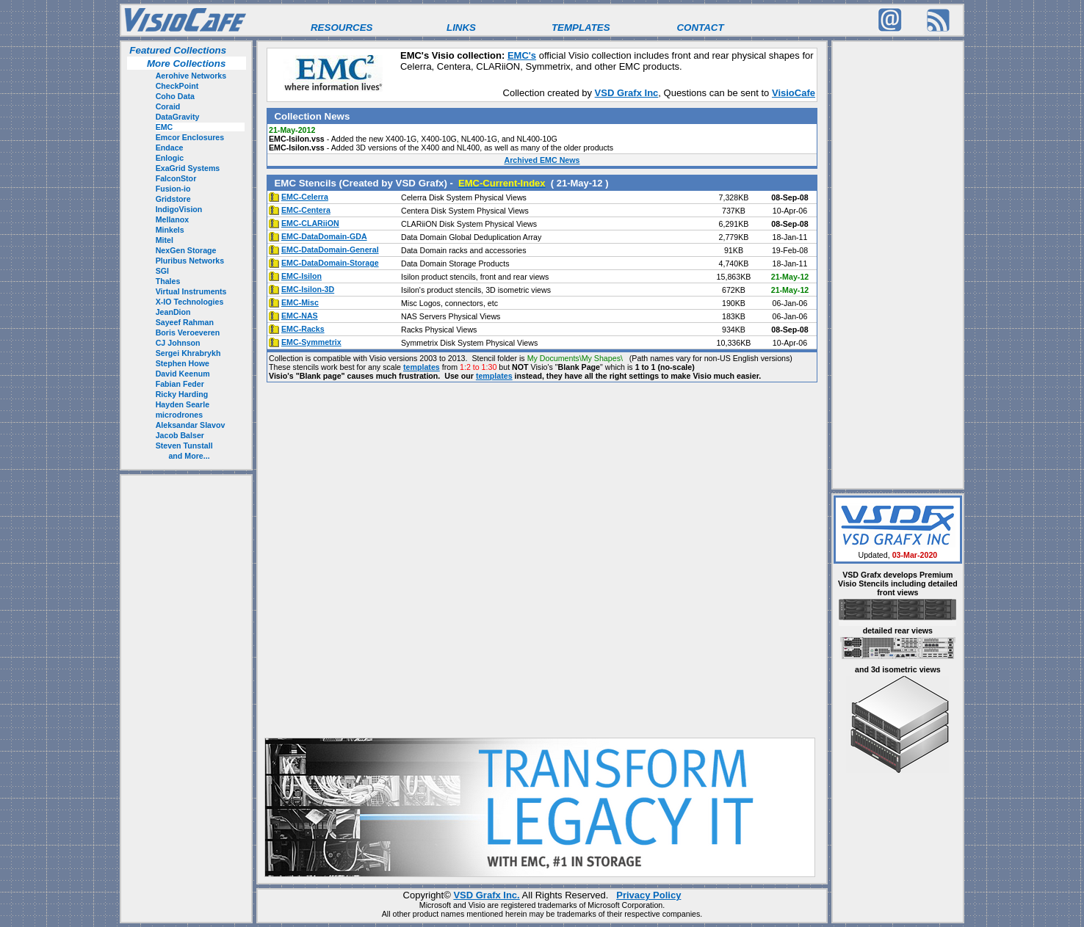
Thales (168, 281)
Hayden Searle (182, 404)
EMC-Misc (300, 302)
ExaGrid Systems (188, 168)
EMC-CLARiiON (310, 223)
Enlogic (170, 157)
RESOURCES (341, 27)
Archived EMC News (541, 160)
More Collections (186, 63)
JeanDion (173, 312)
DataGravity (178, 116)
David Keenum (183, 373)
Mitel (164, 240)
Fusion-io (173, 188)
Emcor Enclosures (190, 137)
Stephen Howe (182, 363)
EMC (164, 127)
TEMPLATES (581, 27)
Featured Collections (177, 50)
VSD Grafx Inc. (486, 895)
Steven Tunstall (184, 445)
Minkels (170, 229)
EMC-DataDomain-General (330, 249)
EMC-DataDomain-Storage (330, 262)
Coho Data (175, 96)
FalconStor (176, 178)
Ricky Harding (182, 394)
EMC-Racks (303, 328)
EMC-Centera (305, 210)
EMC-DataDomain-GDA (324, 236)
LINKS (461, 27)
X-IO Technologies (190, 301)
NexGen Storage (186, 250)
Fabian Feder (180, 383)
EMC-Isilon (301, 276)
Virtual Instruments (191, 291)
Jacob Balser (180, 435)
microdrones (179, 414)
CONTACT (699, 27)
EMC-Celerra (304, 196)
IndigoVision (179, 209)
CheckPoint (177, 85)
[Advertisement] (186, 699)
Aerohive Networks (191, 75)
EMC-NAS (299, 315)
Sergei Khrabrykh (188, 353)
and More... (188, 455)
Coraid (168, 106)
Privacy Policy (648, 895)
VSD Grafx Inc (627, 92)
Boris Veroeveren (188, 332)
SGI (162, 270)
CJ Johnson (178, 342)
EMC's (521, 55)
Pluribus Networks (190, 260)
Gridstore (173, 199)
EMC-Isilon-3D (307, 289)
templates (421, 367)
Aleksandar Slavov (190, 425)
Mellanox (172, 219)
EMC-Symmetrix (311, 342)
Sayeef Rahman (185, 322)
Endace (170, 147)
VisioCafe (793, 92)
